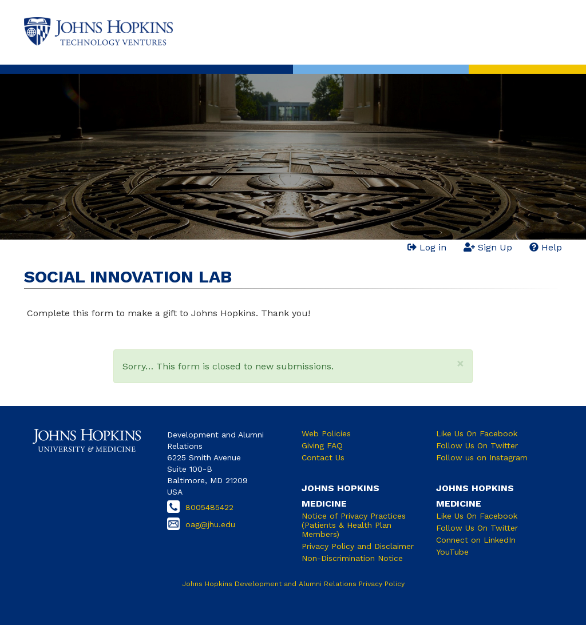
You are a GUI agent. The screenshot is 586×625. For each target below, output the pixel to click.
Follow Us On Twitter (477, 445)
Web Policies (326, 433)
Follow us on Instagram (482, 457)
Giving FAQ (322, 445)
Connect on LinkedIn (476, 539)
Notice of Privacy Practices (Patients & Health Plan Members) (354, 525)
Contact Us (323, 457)
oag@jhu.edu (210, 524)
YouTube (452, 551)
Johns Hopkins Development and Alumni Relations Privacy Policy (293, 584)
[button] (460, 363)
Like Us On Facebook (476, 433)
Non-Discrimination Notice (352, 558)
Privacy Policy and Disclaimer (358, 546)
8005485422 (209, 507)
